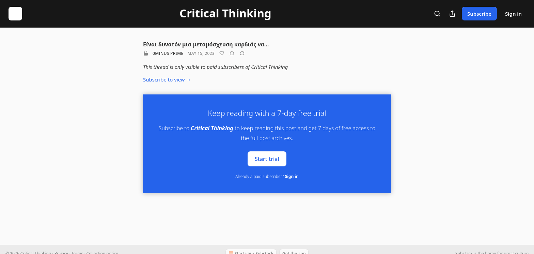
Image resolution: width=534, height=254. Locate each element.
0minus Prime (168, 53)
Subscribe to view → (167, 79)
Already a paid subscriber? (266, 176)
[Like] (221, 53)
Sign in (513, 13)
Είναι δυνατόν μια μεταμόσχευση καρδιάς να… (206, 44)
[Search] (437, 13)
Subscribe (479, 13)
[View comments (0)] (231, 53)
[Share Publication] (452, 13)
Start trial (267, 158)
